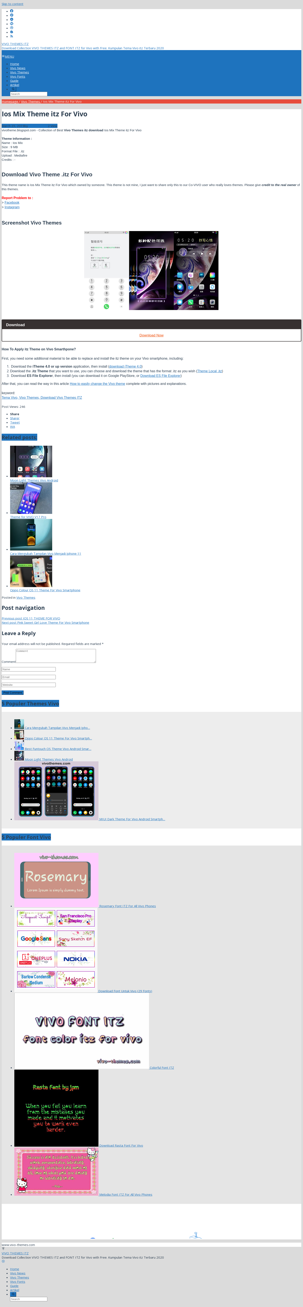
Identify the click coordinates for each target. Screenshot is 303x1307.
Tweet (15, 422)
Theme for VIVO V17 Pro (28, 517)
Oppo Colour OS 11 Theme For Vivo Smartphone (45, 590)
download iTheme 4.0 (125, 366)
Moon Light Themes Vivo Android (34, 480)
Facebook (12, 202)
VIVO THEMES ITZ (15, 44)
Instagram (12, 207)
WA (12, 426)
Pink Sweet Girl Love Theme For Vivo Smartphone (45, 622)
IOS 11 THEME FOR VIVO (31, 618)
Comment (9, 664)
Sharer (15, 418)
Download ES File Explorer (160, 376)
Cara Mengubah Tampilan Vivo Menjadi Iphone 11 (45, 553)
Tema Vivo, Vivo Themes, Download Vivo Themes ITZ (42, 397)
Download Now (151, 335)
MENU (8, 56)
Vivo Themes (25, 597)
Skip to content (12, 4)
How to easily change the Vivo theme (97, 384)
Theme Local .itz (209, 371)
